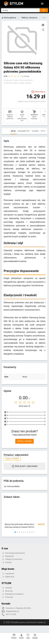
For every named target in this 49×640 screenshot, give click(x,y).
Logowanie (8, 573)
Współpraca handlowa (12, 594)
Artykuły (7, 587)
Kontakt (7, 562)
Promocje (7, 597)
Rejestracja (8, 576)
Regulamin (8, 556)
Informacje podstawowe (13, 553)
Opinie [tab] (41, 131)
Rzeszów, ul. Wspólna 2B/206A (18, 608)
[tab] (13, 131)
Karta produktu (12, 486)
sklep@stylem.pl (12, 611)
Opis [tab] (19, 131)
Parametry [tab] (30, 131)
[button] (15, 532)
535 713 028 (11, 614)
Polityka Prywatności (12, 559)
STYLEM (16, 3)
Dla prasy (7, 591)
